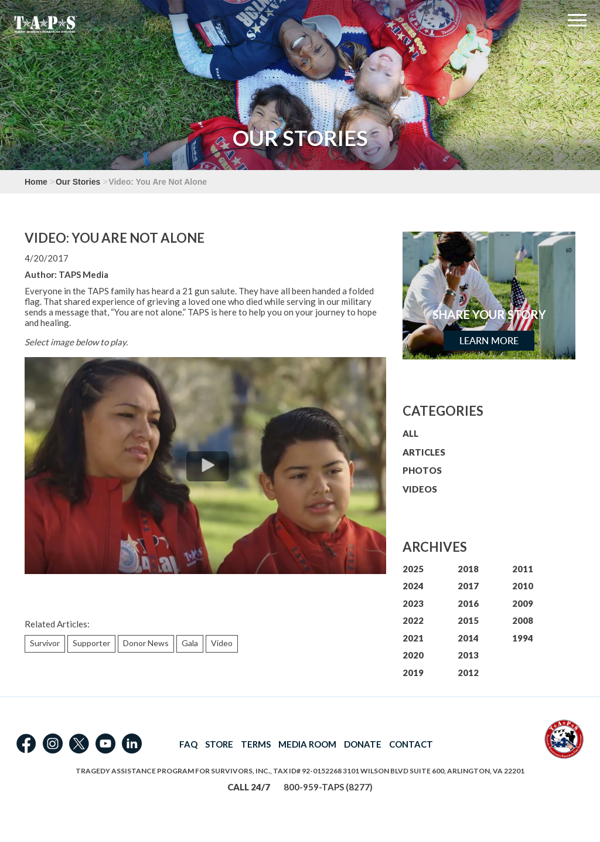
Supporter (91, 643)
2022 (413, 620)
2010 (522, 585)
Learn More (489, 340)
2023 (413, 603)
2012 (468, 672)
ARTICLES (424, 452)
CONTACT (411, 744)
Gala (190, 643)
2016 (468, 603)
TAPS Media (83, 274)
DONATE (362, 744)
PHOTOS (422, 470)
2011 (522, 568)
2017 (468, 585)
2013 (468, 655)
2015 (468, 620)
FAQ (188, 744)
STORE (219, 744)
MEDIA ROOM (307, 744)
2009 (522, 603)
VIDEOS (420, 489)
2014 (468, 638)
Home (36, 181)
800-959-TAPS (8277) (328, 787)
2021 (413, 638)
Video (222, 643)
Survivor (45, 643)
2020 (413, 655)
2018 (468, 568)
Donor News (146, 643)
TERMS (256, 744)
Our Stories (78, 181)
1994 (522, 638)
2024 (413, 585)
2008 (522, 620)
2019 (413, 672)
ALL (410, 433)
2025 (413, 568)
